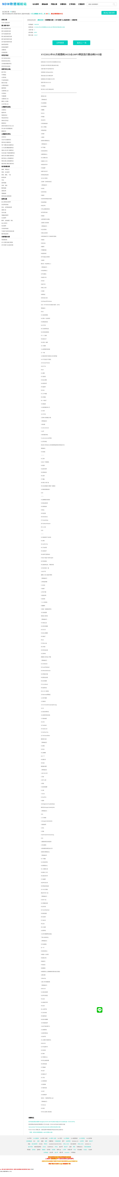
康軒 (38, 1141)
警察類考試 (4, 115)
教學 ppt (59, 1149)
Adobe (44, 1146)
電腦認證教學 (5, 215)
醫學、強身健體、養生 (7, 220)
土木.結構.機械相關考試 (8, 147)
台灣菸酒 (4, 77)
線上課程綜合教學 (6, 202)
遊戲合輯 (4, 190)
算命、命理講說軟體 (7, 207)
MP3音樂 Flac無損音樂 (7, 245)
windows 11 (88, 1144)
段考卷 (48, 1149)
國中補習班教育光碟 (7, 39)
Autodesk (67, 1152)
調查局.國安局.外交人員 (8, 125)
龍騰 (42, 1141)
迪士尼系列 (4, 223)
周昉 (74, 1146)
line (76, 1161)
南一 (34, 1141)
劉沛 (87, 1141)
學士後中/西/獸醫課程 (7, 128)
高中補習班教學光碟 (7, 41)
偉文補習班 (34, 1144)
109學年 (82, 1141)
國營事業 (4, 88)
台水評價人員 (5, 104)
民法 (75, 1149)
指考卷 (33, 1149)
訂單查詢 (72, 4)
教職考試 (4, 123)
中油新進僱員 (5, 80)
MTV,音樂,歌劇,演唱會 (7, 242)
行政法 (85, 1149)
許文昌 (40, 1144)
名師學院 (68, 1141)
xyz (0, 1169)
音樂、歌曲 (4, 185)
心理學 (64, 1149)
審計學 (61, 1152)
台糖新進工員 (5, 98)
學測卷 (29, 1149)
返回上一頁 (81, 43)
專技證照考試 (5, 117)
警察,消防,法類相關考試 (8, 161)
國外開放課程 (5, 233)
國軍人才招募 (5, 101)
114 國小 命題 (43, 1138)
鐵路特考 (4, 112)
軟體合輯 (4, 177)
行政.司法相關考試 (6, 139)
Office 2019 (66, 1144)
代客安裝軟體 (87, 1146)
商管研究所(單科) (6, 61)
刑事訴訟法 (79, 1146)
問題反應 (54, 4)
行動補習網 (4, 52)
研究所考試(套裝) (6, 66)
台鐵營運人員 (5, 90)
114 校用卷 (89, 1138)
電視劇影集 (4, 239)
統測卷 (53, 1149)
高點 (29, 1144)
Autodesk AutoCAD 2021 (55, 1144)
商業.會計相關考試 (6, 142)
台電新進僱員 (5, 85)
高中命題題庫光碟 (6, 33)
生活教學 (4, 217)
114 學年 (29, 1138)
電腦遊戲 (4, 193)
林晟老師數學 (5, 47)
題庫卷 (38, 1149)
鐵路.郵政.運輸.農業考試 (8, 163)
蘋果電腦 (4, 182)
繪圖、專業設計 (6, 169)
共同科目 (4, 137)
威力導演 (30, 1146)
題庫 (46, 1141)
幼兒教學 (4, 225)
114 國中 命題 (52, 1138)
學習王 (45, 1144)
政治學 (51, 1152)
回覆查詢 (63, 4)
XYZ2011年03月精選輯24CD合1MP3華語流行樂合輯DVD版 (71, 54)
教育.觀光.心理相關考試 (8, 158)
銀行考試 (4, 72)
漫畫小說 (4, 209)
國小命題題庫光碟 (6, 28)
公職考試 (4, 109)
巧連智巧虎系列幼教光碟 (8, 231)
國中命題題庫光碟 (6, 31)
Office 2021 (81, 1144)
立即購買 (60, 43)
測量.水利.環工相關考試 (8, 150)
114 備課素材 (74, 1138)
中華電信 (4, 93)
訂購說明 (81, 4)
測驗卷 (43, 1149)
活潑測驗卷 (29, 1141)
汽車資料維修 (5, 228)
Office (56, 1146)
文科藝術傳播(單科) (6, 63)
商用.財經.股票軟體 (6, 196)
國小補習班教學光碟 (7, 36)
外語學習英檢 (5, 204)
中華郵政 (4, 74)
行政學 (90, 1149)
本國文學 (70, 1149)
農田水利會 (4, 82)
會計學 (61, 1146)
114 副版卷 (36, 1138)
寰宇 (63, 1141)
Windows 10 (75, 1141)
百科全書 (4, 212)
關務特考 (4, 131)
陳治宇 (91, 1141)
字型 (3, 180)
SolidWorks (50, 1146)
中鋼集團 (4, 96)
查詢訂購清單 (109, 13)
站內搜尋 (36, 4)
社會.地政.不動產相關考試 (8, 153)
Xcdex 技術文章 (6, 22)
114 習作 (60, 1138)
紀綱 (70, 1146)
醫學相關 (4, 188)
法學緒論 (46, 1152)
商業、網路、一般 (6, 174)
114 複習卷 (82, 1138)
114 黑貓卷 (66, 1138)
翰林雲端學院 (5, 44)
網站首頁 (40, 20)
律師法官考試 (5, 120)
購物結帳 (45, 4)
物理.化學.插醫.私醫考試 (8, 155)
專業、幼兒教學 (6, 172)
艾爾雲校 (4, 49)
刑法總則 (79, 1149)
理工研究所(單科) (6, 58)
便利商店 (53, 1158)
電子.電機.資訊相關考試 (8, 145)
